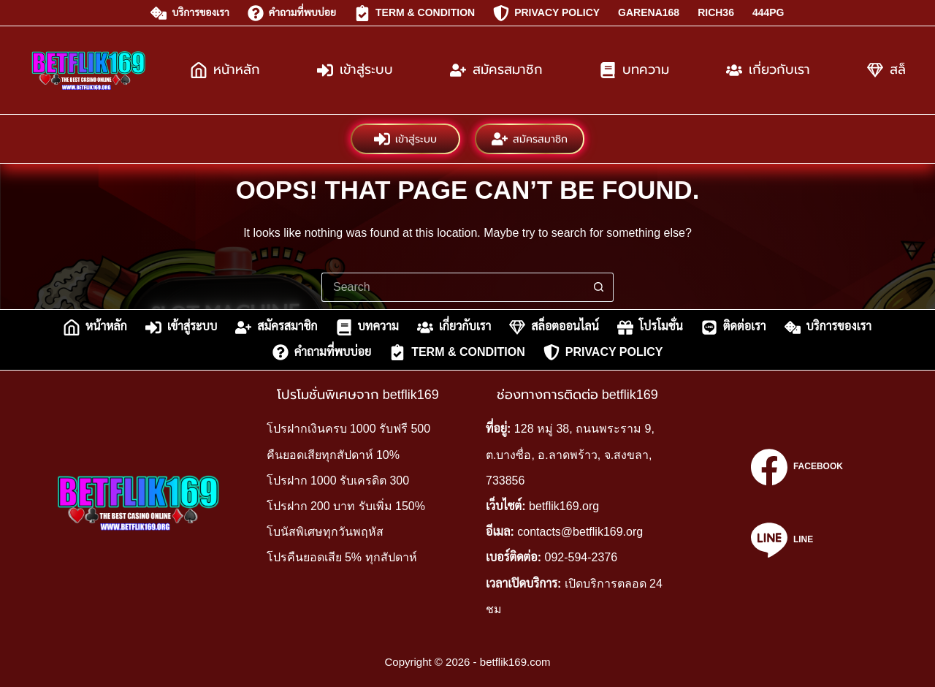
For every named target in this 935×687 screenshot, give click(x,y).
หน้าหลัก (225, 70)
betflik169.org (564, 506)
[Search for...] (452, 287)
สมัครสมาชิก (496, 70)
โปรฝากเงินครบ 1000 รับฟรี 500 (349, 428)
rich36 (716, 12)
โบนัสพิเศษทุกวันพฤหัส (325, 531)
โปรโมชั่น (650, 327)
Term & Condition (414, 13)
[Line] (797, 540)
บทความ (634, 70)
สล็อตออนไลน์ (553, 327)
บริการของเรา (189, 13)
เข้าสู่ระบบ (355, 70)
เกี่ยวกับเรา (768, 70)
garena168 (648, 12)
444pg (768, 12)
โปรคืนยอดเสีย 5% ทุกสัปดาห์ (342, 557)
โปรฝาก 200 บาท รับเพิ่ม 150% (346, 506)
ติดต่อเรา (733, 327)
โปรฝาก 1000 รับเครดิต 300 (338, 480)
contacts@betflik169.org (580, 531)
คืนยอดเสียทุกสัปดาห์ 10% (333, 455)
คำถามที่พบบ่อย (292, 13)
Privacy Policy (546, 13)
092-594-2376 (581, 557)
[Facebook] (797, 467)
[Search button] (599, 287)
